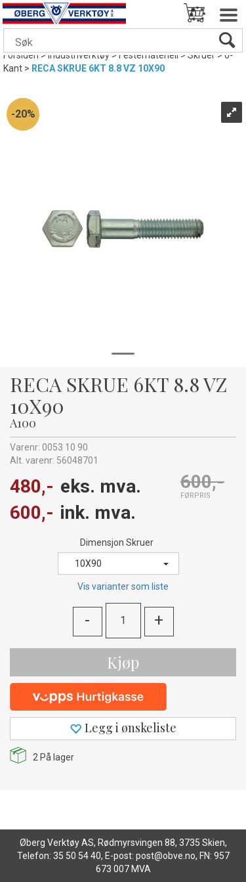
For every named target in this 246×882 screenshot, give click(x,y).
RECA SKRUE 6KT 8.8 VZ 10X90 (98, 68)
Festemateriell (148, 55)
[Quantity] (123, 620)
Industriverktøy (79, 55)
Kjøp (123, 662)
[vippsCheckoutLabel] (123, 697)
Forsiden (21, 55)
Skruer (201, 55)
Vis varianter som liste (123, 586)
